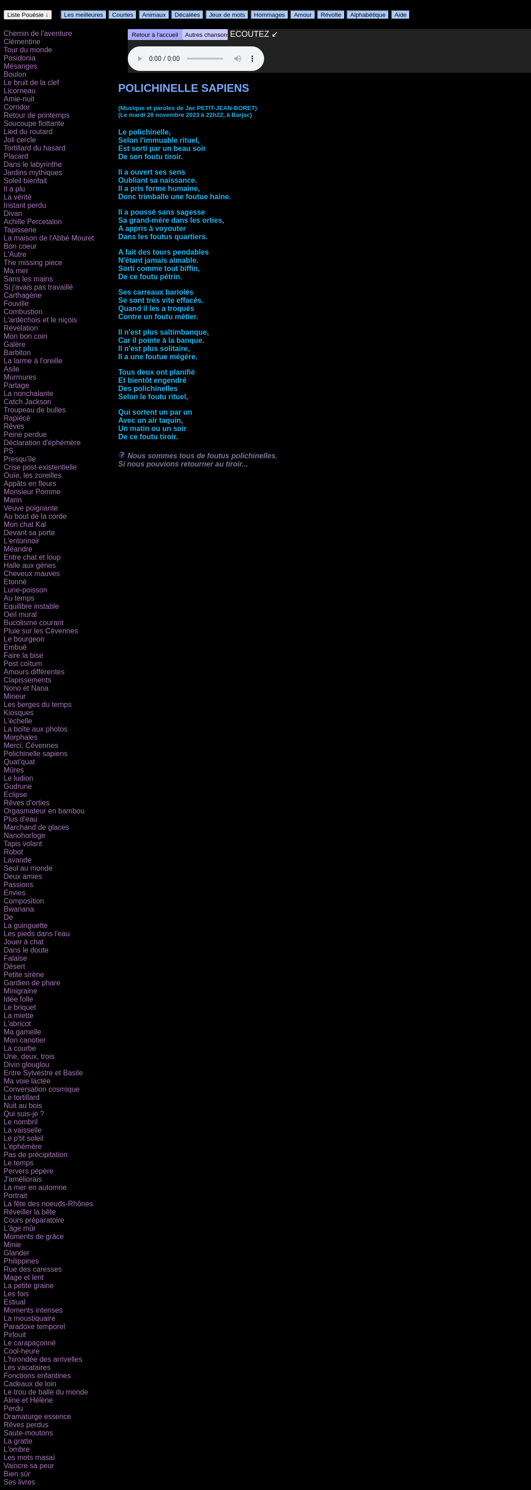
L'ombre (17, 1449)
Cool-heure (22, 1351)
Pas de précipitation (36, 1155)
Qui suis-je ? (24, 1114)
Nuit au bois (23, 1105)
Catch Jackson (27, 402)
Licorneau (19, 91)
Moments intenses (33, 1310)
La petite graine (29, 1285)
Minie (12, 1245)
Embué (15, 647)
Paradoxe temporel (34, 1326)
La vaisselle (23, 1130)
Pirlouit (15, 1335)
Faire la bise (23, 655)
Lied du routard (28, 131)
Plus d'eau (20, 819)
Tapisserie (20, 230)
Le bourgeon (24, 639)
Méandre (18, 549)
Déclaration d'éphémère (42, 442)
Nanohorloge (24, 835)
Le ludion (18, 778)
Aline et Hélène (28, 1400)
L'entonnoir (22, 541)
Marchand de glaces (36, 827)
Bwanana (19, 909)
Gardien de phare (32, 983)
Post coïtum (23, 663)
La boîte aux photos (36, 729)
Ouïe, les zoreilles (32, 475)
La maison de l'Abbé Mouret (49, 238)
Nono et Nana (26, 688)
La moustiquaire (29, 1318)
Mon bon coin (25, 336)
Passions (18, 884)
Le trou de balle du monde (46, 1392)
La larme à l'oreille (33, 361)
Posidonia (19, 58)
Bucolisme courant (34, 623)
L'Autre (15, 254)
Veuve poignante (31, 508)
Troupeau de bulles (34, 410)
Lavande (17, 860)
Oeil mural (20, 614)
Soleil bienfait (25, 181)
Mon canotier (25, 1040)
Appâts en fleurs (30, 483)
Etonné (15, 582)
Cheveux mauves (32, 573)
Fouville (16, 303)
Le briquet (20, 1007)
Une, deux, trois (29, 1056)
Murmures (20, 377)
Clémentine (22, 41)
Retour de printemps (37, 115)
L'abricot (17, 1024)
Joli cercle (20, 140)
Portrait (15, 1195)
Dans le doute (26, 950)
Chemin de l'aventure (38, 33)
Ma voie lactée (27, 1081)
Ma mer (16, 271)
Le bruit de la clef (31, 82)
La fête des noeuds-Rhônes (48, 1204)
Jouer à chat (24, 942)
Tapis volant (23, 844)
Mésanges (20, 66)
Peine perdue (25, 434)
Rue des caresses (33, 1269)
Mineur (15, 696)
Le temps (19, 1163)
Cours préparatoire (34, 1220)
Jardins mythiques (33, 172)
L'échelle (18, 721)
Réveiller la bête (30, 1212)
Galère (14, 344)
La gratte (18, 1441)
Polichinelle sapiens (36, 754)
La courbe (20, 1048)
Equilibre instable (31, 606)
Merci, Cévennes (31, 745)
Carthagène (23, 295)
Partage (16, 385)
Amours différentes (34, 672)
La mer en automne (35, 1187)
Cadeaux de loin (30, 1384)
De (8, 917)
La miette (19, 1015)
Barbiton (17, 352)
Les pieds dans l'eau (37, 934)
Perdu (13, 1408)
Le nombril (21, 1122)
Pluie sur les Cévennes (41, 631)
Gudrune (18, 786)
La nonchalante (28, 393)
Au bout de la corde (35, 516)
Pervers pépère (28, 1171)
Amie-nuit (19, 99)
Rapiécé (17, 418)
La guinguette (26, 925)
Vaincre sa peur (29, 1466)
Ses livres (19, 1482)
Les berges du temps (37, 704)
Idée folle (18, 999)
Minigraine (20, 991)
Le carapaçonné (30, 1343)
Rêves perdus (26, 1425)
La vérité (17, 197)
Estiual (14, 1302)
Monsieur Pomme (32, 492)
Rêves (14, 426)
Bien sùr (17, 1474)
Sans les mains (28, 279)
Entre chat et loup (32, 557)
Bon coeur (20, 246)
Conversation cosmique (42, 1089)
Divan (13, 213)
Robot (13, 852)
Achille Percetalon (33, 222)
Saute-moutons (28, 1433)
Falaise (15, 958)
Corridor (17, 107)
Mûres (14, 770)
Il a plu (14, 189)
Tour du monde (28, 50)
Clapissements (27, 680)
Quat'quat (19, 762)
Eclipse (15, 794)
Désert (14, 966)
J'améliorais (23, 1179)
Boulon (15, 74)
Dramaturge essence (37, 1416)
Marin (13, 500)
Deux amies (23, 876)
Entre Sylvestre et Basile (43, 1073)
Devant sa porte (29, 533)
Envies (14, 893)
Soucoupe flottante (34, 123)
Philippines (21, 1261)
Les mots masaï (29, 1457)
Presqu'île (20, 459)
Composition (24, 901)
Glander (17, 1253)
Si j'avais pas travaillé (38, 287)
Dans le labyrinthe (33, 164)
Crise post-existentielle (40, 467)
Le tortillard (22, 1097)
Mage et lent (24, 1277)
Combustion (23, 312)
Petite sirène (24, 974)
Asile (12, 369)
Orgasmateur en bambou (44, 811)
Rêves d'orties (27, 803)
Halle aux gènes (30, 565)
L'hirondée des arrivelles (43, 1359)
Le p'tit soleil (24, 1138)
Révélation (21, 328)
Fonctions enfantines (37, 1376)
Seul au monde (28, 868)
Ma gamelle (22, 1032)
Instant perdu (25, 205)
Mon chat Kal (25, 524)
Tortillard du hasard (34, 148)
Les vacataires (27, 1367)
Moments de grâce (34, 1236)
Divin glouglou (27, 1065)
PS (8, 451)
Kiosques (19, 713)
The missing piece (33, 262)
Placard (16, 156)
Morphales (21, 737)
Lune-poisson (25, 590)
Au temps (19, 598)
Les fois (16, 1294)
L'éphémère (23, 1146)
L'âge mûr (20, 1228)
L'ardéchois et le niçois (40, 320)
